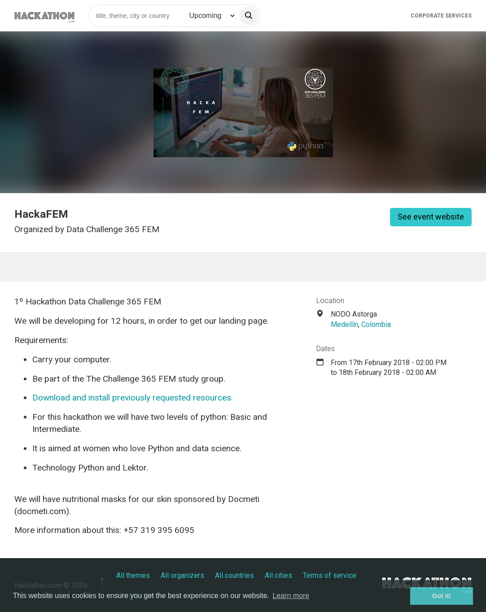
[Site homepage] (44, 15)
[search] (249, 16)
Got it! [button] (441, 595)
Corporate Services (441, 16)
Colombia (376, 324)
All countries (234, 575)
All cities (278, 575)
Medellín (344, 324)
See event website (431, 216)
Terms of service (329, 575)
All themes (133, 575)
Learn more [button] (290, 595)
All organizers (182, 575)
